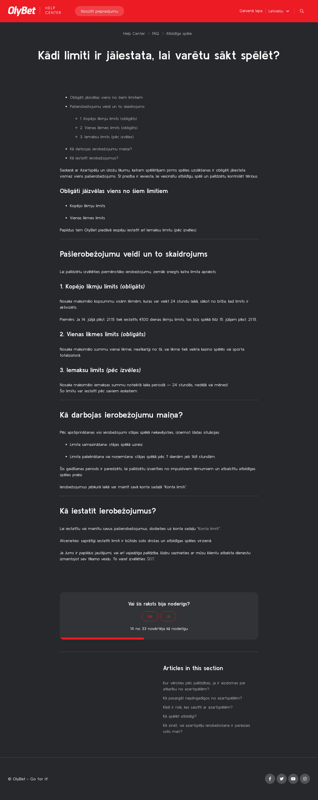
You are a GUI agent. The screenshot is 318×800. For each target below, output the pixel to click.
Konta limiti (208, 528)
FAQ (155, 33)
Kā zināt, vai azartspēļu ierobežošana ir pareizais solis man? (206, 728)
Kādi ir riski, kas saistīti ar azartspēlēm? (198, 707)
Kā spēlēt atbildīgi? (180, 716)
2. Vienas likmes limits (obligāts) (109, 127)
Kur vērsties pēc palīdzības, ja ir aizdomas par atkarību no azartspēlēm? (204, 686)
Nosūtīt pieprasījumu (99, 11)
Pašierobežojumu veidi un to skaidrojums (107, 106)
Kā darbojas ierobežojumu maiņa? (101, 149)
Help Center (134, 33)
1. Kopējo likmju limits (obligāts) (108, 118)
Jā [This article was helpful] (168, 616)
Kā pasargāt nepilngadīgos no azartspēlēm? (202, 698)
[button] (280, 11)
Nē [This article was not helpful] (150, 616)
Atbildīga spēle (179, 33)
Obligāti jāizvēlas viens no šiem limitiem (106, 97)
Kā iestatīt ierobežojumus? (94, 158)
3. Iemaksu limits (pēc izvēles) (107, 136)
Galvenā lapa (251, 10)
